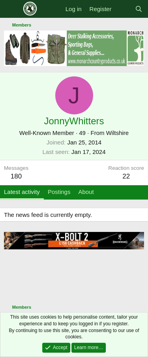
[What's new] (123, 9)
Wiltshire (117, 132)
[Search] (138, 9)
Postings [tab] (59, 191)
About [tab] (86, 191)
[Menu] (11, 9)
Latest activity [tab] (22, 191)
